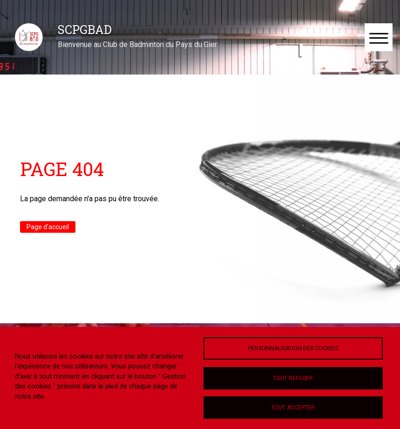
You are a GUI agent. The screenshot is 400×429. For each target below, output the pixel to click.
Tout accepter (293, 407)
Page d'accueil (48, 227)
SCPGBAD (85, 29)
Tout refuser (293, 378)
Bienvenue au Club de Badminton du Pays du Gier (137, 44)
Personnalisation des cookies (293, 348)
